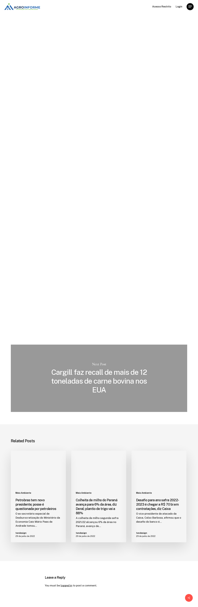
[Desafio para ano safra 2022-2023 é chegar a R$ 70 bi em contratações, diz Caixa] (159, 496)
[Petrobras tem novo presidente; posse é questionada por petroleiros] (38, 496)
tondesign (51, 81)
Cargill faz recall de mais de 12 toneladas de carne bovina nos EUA (99, 378)
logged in (66, 585)
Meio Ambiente (55, 27)
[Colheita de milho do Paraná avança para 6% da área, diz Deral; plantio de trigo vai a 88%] (98, 496)
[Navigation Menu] (190, 6)
